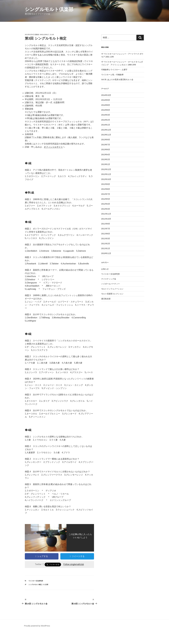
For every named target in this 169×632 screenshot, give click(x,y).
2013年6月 (105, 149)
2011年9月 (105, 224)
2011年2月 (105, 244)
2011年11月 (106, 214)
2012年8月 (105, 189)
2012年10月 (106, 179)
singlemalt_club (47, 34)
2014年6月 (105, 110)
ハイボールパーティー (110, 284)
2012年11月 (106, 174)
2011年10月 (106, 219)
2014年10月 (106, 95)
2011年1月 (105, 248)
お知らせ (105, 269)
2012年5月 (105, 199)
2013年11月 (106, 135)
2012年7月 (105, 194)
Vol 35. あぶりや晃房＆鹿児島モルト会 (117, 79)
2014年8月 (105, 105)
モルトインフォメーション (112, 289)
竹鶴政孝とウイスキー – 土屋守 (114, 70)
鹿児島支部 (106, 299)
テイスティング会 (108, 279)
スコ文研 (45, 584)
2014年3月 (105, 115)
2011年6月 (105, 234)
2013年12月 (106, 130)
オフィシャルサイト (53, 147)
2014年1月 (105, 125)
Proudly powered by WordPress (37, 626)
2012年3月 (105, 209)
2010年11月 (106, 253)
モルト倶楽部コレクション (112, 294)
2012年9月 (105, 184)
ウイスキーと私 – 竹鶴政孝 (112, 75)
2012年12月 (106, 169)
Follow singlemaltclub (73, 564)
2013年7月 (105, 145)
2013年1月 (105, 164)
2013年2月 (105, 159)
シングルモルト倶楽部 (49, 9)
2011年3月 (105, 238)
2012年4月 (105, 204)
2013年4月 (105, 154)
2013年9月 (105, 140)
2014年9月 (105, 100)
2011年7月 (105, 229)
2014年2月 (105, 120)
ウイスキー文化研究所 (36, 581)
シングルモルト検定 (35, 584)
